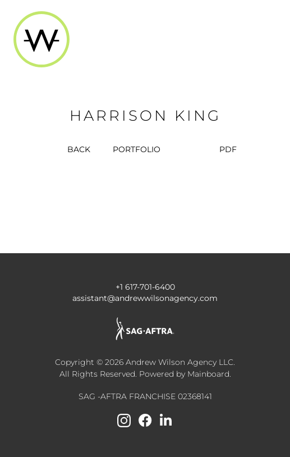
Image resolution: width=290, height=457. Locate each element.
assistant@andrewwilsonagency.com (145, 298)
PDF (228, 149)
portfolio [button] (136, 149)
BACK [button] (71, 149)
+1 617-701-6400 (145, 287)
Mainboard (208, 374)
